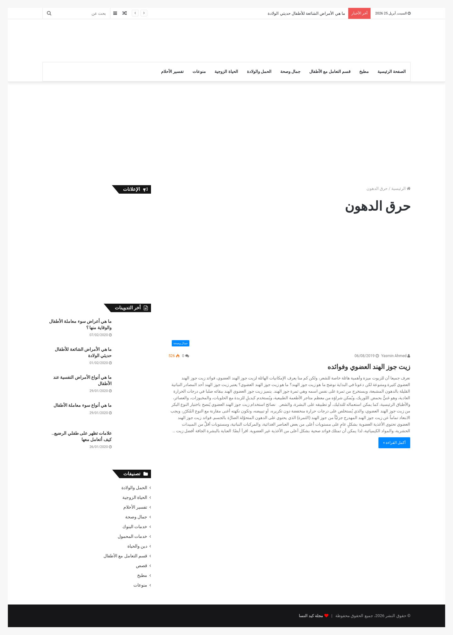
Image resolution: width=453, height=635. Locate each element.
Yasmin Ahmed (396, 356)
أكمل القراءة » (394, 442)
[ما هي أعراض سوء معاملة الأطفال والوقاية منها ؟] (133, 330)
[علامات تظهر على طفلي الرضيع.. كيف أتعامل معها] (133, 442)
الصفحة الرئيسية (392, 71)
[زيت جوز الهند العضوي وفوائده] (290, 287)
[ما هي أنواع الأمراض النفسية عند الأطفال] (133, 386)
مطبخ (364, 71)
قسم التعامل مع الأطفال (329, 71)
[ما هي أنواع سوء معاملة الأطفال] (133, 414)
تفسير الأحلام (172, 71)
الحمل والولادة (259, 71)
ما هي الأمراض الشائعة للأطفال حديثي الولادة (306, 13)
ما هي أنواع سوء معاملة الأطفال (82, 405)
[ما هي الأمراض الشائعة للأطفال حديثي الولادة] (133, 358)
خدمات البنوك (134, 526)
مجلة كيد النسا (311, 615)
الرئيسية (401, 188)
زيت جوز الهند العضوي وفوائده (352, 365)
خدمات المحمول (132, 536)
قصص (141, 565)
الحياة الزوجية (226, 71)
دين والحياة (137, 546)
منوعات (199, 71)
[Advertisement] (163, 39)
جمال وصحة (290, 71)
